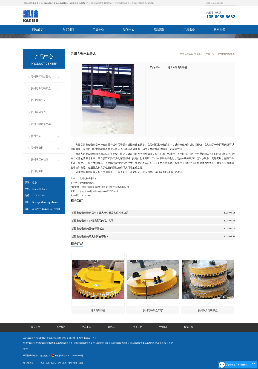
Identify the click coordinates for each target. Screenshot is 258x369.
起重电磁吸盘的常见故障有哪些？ (90, 236)
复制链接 (71, 338)
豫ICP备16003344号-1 (86, 338)
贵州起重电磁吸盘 (41, 88)
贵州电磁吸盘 (98, 310)
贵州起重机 (37, 171)
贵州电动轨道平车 (41, 124)
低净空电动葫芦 (77, 3)
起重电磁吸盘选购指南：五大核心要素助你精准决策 (99, 212)
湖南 (59, 363)
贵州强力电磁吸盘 (208, 310)
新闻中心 (128, 29)
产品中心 (98, 29)
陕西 (81, 363)
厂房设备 (189, 29)
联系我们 (219, 29)
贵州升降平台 (38, 100)
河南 (70, 363)
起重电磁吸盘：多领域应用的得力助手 (92, 220)
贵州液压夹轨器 (39, 159)
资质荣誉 (159, 29)
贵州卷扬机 (37, 147)
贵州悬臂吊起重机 (41, 76)
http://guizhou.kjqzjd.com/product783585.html (98, 191)
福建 (42, 363)
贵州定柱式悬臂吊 (88, 178)
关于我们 (68, 29)
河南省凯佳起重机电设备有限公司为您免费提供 (46, 3)
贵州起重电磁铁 (86, 182)
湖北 (53, 363)
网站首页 (38, 29)
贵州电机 (36, 135)
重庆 (64, 363)
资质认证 (137, 327)
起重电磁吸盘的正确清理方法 (87, 228)
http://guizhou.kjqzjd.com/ (45, 202)
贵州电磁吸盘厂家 (153, 310)
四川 (48, 363)
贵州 (75, 363)
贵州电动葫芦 (38, 112)
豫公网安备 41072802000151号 (67, 355)
